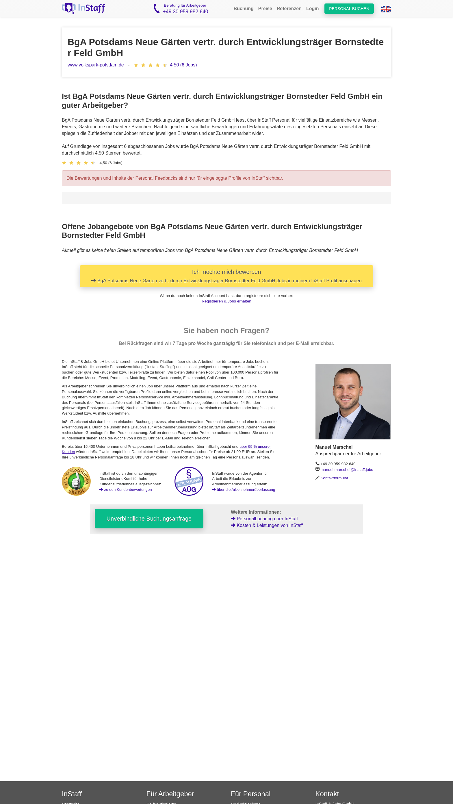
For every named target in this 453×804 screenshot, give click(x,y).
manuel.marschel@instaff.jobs (346, 469)
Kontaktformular (334, 478)
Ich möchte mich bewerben (226, 276)
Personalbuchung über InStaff (264, 518)
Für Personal (250, 794)
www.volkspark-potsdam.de (96, 64)
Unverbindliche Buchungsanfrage (149, 518)
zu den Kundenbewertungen (125, 489)
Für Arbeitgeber (170, 794)
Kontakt (327, 794)
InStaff (72, 794)
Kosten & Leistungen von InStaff (267, 525)
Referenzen (289, 8)
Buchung (243, 8)
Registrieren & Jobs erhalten (226, 301)
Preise (265, 8)
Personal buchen (349, 8)
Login (312, 8)
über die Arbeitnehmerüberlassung (243, 489)
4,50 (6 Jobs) (183, 64)
